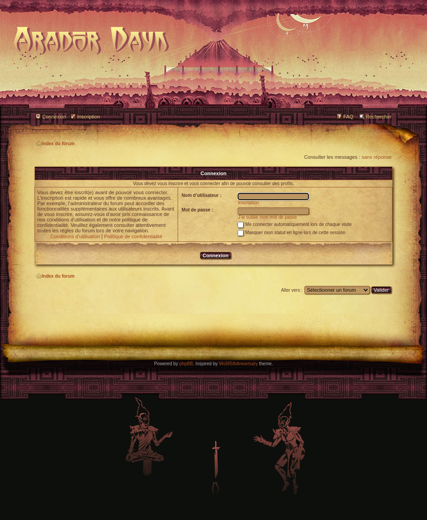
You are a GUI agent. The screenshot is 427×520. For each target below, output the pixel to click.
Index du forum (55, 143)
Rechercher (379, 116)
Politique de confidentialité (133, 236)
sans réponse (377, 157)
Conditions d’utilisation (75, 236)
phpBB (186, 363)
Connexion (54, 116)
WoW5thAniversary (238, 363)
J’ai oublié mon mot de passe (267, 217)
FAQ (348, 116)
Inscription (88, 116)
